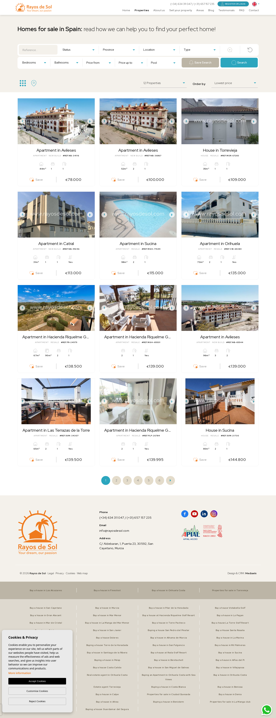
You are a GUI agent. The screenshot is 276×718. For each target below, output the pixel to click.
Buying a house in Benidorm (168, 701)
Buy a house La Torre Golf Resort (230, 622)
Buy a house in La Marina (230, 637)
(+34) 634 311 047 (181, 4)
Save (36, 180)
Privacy (60, 573)
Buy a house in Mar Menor (107, 615)
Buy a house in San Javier (107, 630)
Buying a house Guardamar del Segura (107, 709)
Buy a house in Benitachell (168, 660)
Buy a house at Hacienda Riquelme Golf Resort (168, 615)
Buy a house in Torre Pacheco (168, 622)
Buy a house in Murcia (107, 607)
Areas (200, 10)
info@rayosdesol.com (114, 531)
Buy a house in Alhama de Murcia (168, 637)
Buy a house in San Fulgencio (169, 645)
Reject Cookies (37, 701)
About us (159, 10)
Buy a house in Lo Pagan (230, 615)
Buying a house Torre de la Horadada (107, 645)
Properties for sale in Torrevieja (230, 590)
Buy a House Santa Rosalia (230, 630)
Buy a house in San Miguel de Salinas (168, 667)
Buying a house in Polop (107, 660)
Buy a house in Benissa (230, 686)
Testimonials (226, 10)
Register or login (233, 4)
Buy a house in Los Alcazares (46, 590)
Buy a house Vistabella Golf (230, 607)
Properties (142, 10)
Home (126, 10)
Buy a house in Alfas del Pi (230, 660)
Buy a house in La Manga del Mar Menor (107, 622)
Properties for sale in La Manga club (230, 701)
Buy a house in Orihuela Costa (168, 590)
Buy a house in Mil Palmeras (230, 645)
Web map (82, 573)
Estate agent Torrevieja (107, 686)
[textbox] (79, 50)
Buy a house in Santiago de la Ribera (107, 652)
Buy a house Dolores (107, 637)
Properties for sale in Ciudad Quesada (168, 694)
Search (239, 62)
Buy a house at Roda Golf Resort (169, 652)
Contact (254, 10)
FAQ (242, 10)
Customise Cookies (37, 691)
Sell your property (180, 10)
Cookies (70, 573)
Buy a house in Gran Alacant (45, 615)
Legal (51, 573)
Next (91, 121)
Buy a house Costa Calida (107, 667)
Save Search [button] (200, 62)
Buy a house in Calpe (107, 694)
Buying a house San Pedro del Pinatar (168, 630)
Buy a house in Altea (107, 701)
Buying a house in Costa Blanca (168, 686)
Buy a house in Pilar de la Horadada (168, 607)
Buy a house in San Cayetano (46, 607)
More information (19, 673)
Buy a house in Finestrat (107, 590)
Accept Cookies (37, 681)
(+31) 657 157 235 (204, 4)
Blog (211, 10)
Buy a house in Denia (230, 694)
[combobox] (78, 49)
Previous (21, 121)
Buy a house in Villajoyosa (230, 667)
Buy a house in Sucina (230, 652)
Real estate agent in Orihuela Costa (107, 674)
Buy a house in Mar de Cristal (46, 622)
